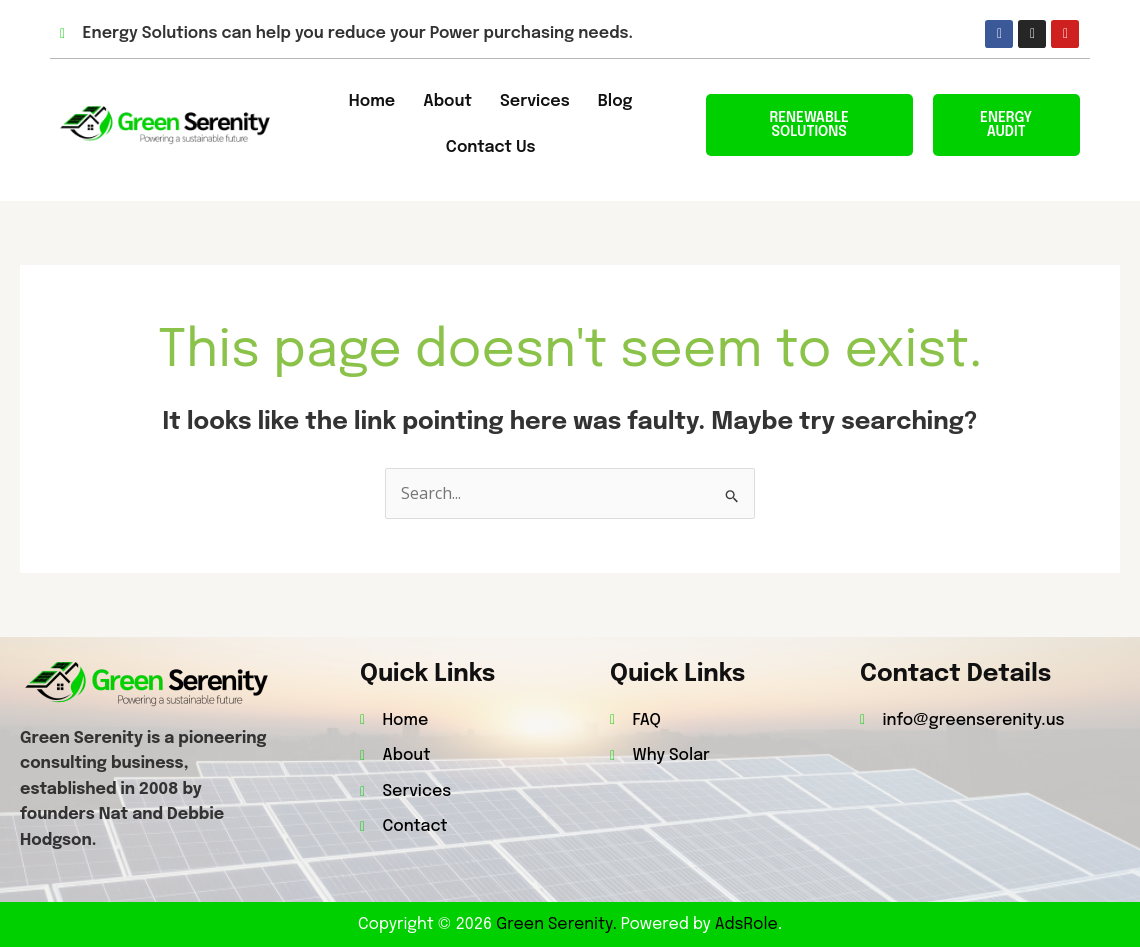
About (447, 101)
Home (372, 101)
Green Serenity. (558, 924)
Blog (615, 101)
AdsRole (746, 924)
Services (535, 101)
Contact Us (491, 147)
